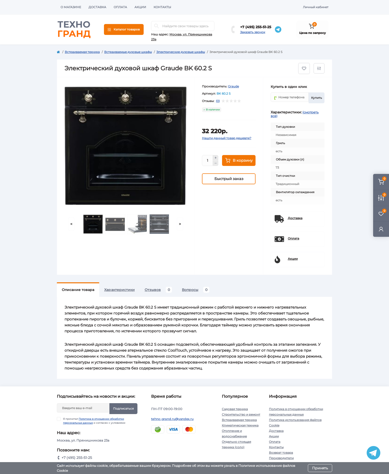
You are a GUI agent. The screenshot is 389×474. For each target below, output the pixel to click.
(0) (218, 101)
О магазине (71, 7)
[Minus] (215, 163)
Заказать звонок (252, 32)
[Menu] (124, 29)
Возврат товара (281, 452)
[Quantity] (207, 160)
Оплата (120, 7)
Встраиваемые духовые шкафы (128, 52)
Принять (320, 468)
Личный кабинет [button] (315, 7)
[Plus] (215, 157)
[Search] (156, 26)
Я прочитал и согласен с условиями (94, 420)
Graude (233, 86)
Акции (140, 7)
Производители (281, 458)
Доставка (97, 7)
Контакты (162, 7)
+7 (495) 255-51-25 (255, 27)
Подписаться (123, 408)
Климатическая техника (240, 425)
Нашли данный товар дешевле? (226, 138)
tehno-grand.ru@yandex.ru (172, 419)
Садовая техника (235, 409)
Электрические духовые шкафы (180, 52)
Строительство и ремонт (241, 414)
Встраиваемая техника (82, 52)
